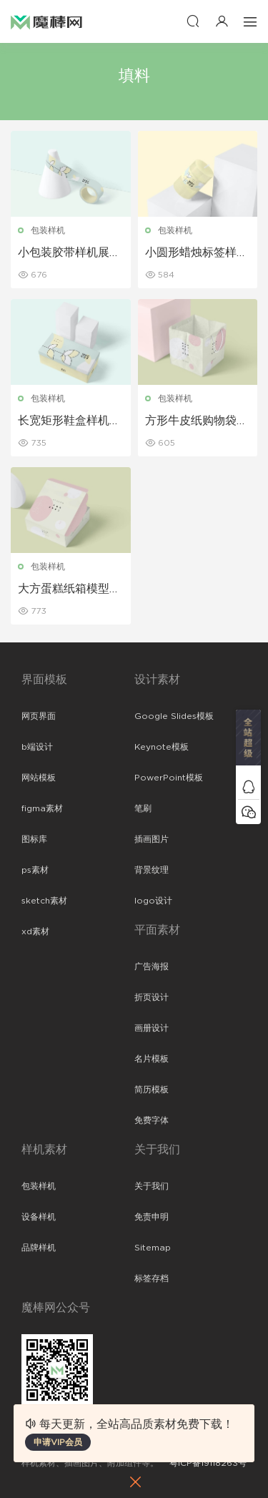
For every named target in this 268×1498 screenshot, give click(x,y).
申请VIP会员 (58, 1442)
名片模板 (151, 1058)
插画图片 (151, 839)
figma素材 (42, 808)
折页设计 (151, 997)
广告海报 (151, 966)
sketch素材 (44, 900)
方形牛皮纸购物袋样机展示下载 (196, 421)
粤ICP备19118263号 (208, 1463)
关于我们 (151, 1186)
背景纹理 (151, 870)
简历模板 (151, 1089)
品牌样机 (38, 1247)
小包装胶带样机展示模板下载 (69, 253)
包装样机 (48, 230)
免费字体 (151, 1120)
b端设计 (37, 747)
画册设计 (151, 1028)
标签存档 (151, 1278)
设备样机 (38, 1217)
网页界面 (38, 716)
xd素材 (35, 931)
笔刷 (143, 808)
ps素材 (35, 870)
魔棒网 (46, 21)
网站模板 (38, 777)
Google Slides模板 (174, 716)
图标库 (34, 839)
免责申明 (151, 1217)
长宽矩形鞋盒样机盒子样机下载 (69, 421)
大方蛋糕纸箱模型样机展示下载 (69, 589)
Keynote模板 (161, 747)
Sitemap (152, 1247)
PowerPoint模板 (168, 777)
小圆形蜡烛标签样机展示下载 (196, 253)
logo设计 (153, 900)
